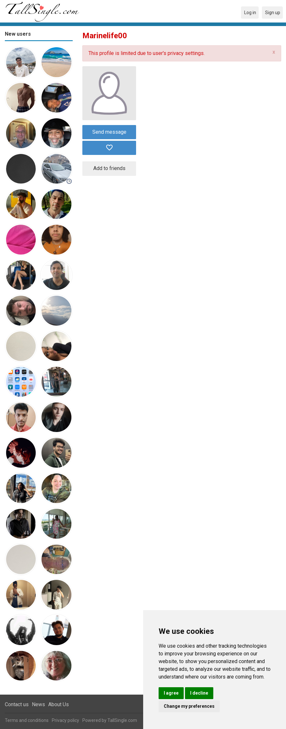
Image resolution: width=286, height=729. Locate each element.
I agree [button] (171, 693)
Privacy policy (65, 720)
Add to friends (109, 168)
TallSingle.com (122, 720)
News (38, 704)
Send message (109, 132)
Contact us (17, 704)
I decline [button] (199, 693)
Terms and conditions (27, 720)
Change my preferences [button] (189, 706)
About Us (58, 704)
